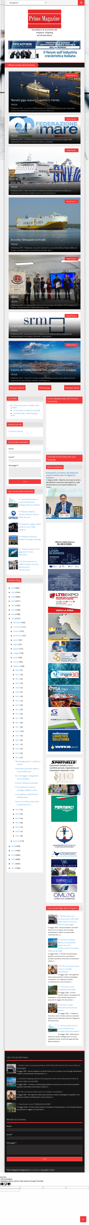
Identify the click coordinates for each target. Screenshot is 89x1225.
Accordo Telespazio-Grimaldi (28, 239)
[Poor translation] (7, 1184)
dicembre (17, 622)
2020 (13, 614)
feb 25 (18, 683)
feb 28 (18, 670)
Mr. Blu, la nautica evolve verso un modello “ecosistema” (68, 969)
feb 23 (18, 692)
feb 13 (18, 735)
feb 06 (18, 814)
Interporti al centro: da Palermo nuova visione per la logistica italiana (62, 475)
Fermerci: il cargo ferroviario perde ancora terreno (67, 1008)
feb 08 (18, 757)
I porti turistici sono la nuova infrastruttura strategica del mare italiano (68, 1028)
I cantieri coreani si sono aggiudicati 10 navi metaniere (29, 552)
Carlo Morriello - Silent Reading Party (24, 414)
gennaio (16, 841)
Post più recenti (17, 387)
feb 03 (18, 827)
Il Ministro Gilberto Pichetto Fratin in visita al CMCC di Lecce (28, 514)
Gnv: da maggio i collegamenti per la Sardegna (39, 182)
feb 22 (18, 696)
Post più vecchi (72, 387)
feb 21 (18, 700)
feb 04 (18, 822)
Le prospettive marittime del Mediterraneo (37, 326)
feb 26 (18, 679)
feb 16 (18, 722)
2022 (13, 605)
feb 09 (18, 753)
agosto (16, 640)
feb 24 (18, 687)
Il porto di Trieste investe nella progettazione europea (43, 370)
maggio (16, 653)
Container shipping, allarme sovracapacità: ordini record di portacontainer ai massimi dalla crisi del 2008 (63, 945)
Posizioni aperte (16, 431)
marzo (16, 662)
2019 (13, 618)
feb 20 (18, 705)
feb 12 (18, 740)
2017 (13, 850)
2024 (13, 597)
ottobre (16, 631)
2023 (13, 601)
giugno (16, 648)
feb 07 (18, 809)
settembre (17, 635)
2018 (13, 846)
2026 (13, 588)
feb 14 (18, 731)
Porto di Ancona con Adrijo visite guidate (25, 406)
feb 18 (18, 714)
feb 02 (18, 831)
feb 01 (18, 836)
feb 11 (18, 744)
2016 (13, 855)
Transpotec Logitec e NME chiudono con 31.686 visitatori (30, 527)
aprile (15, 657)
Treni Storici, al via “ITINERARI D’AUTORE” (34, 1104)
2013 (13, 868)
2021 (13, 610)
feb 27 (18, 674)
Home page (45, 387)
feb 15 (18, 727)
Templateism (35, 1170)
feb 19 (18, 709)
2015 (13, 859)
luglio (15, 644)
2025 (13, 592)
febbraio (16, 666)
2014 (13, 863)
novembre (17, 627)
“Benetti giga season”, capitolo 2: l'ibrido (35, 100)
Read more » (71, 75)
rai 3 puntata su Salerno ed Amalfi (26, 410)
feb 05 (18, 818)
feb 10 (18, 748)
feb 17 (18, 718)
